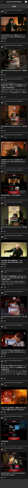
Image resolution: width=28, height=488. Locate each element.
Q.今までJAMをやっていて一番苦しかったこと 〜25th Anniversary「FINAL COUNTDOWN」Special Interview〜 (13, 36)
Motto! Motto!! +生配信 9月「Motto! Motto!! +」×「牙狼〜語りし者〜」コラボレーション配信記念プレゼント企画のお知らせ (14, 367)
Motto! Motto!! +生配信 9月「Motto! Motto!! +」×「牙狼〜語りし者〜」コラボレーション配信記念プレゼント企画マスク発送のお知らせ (14, 86)
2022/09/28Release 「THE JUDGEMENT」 (11, 195)
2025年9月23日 (4, 441)
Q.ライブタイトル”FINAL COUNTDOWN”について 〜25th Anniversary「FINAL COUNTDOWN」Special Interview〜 (13, 352)
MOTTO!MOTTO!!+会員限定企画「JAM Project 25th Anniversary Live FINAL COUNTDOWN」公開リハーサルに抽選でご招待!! (14, 277)
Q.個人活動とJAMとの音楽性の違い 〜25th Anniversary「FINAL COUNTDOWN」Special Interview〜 (12, 262)
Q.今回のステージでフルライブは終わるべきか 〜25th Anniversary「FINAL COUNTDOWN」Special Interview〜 (13, 161)
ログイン (26, 2)
